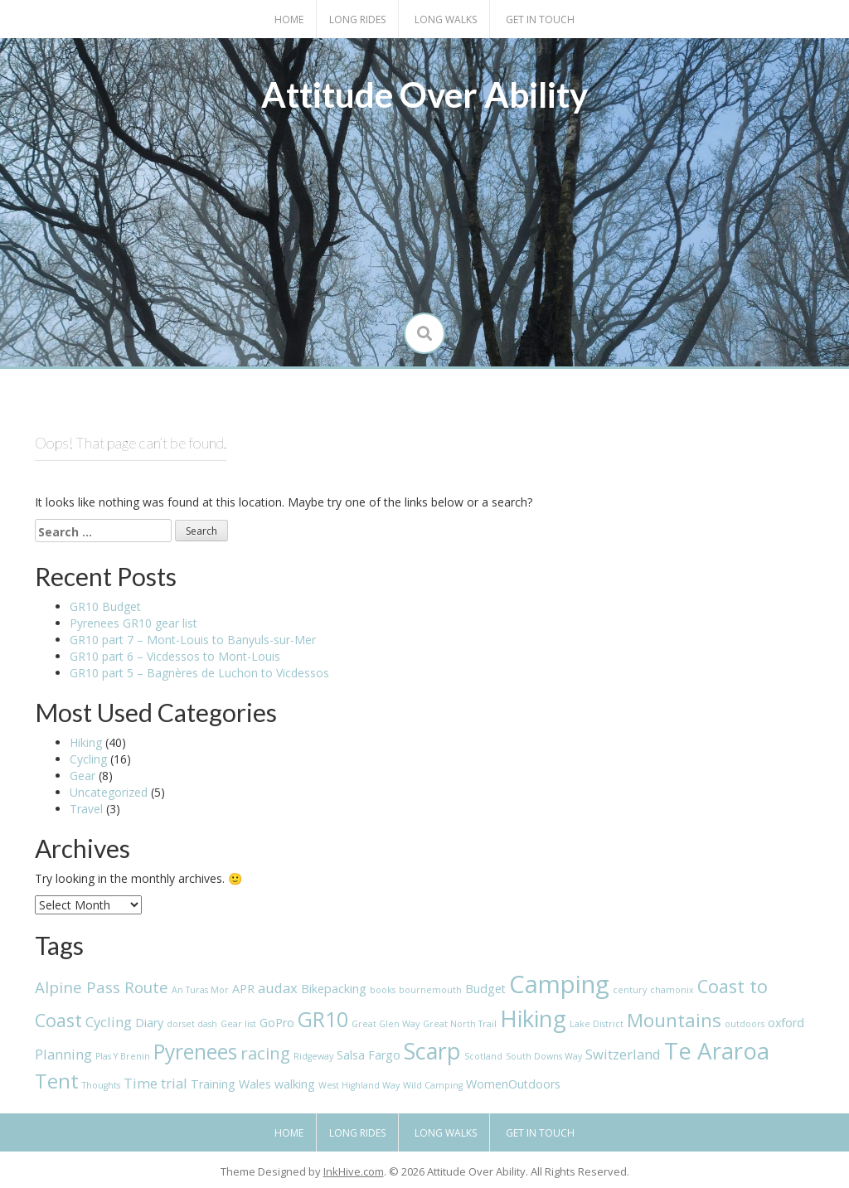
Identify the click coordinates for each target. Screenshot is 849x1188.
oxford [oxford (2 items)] (786, 1022)
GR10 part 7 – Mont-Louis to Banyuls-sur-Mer (193, 639)
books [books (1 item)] (382, 990)
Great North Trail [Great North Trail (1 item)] (460, 1024)
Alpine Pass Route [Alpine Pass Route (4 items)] (101, 987)
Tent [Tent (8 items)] (57, 1081)
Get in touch (540, 19)
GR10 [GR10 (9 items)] (323, 1019)
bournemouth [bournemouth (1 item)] (430, 990)
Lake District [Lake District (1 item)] (596, 1024)
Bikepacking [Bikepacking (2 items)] (333, 988)
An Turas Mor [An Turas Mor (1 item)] (200, 990)
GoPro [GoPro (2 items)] (277, 1022)
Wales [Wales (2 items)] (255, 1084)
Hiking (86, 742)
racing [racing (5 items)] (265, 1052)
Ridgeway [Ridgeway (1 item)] (313, 1056)
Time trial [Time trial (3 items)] (155, 1083)
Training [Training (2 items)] (213, 1084)
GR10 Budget (105, 606)
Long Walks (446, 19)
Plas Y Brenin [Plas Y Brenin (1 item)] (122, 1056)
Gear (82, 775)
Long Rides (357, 19)
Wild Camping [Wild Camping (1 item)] (433, 1085)
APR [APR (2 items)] (243, 988)
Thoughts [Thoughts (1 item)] (101, 1085)
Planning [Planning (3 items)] (63, 1054)
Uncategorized (109, 792)
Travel (86, 809)
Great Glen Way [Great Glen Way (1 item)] (386, 1024)
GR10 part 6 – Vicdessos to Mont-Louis (175, 656)
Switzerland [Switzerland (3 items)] (623, 1054)
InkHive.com (353, 1171)
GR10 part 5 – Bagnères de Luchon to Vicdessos (199, 673)
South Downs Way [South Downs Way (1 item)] (544, 1056)
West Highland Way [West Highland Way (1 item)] (359, 1085)
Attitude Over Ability (424, 94)
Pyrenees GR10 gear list (133, 623)
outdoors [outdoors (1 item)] (744, 1024)
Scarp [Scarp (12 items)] (432, 1050)
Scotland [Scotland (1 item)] (483, 1056)
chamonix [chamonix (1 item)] (672, 990)
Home (288, 19)
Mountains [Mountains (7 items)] (674, 1020)
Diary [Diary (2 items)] (149, 1022)
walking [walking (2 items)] (294, 1084)
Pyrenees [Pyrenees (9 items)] (195, 1051)
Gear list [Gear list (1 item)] (238, 1024)
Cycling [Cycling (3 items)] (108, 1021)
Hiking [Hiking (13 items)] (533, 1018)
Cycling (88, 759)
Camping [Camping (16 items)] (559, 984)
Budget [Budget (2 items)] (485, 988)
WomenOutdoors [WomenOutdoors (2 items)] (513, 1084)
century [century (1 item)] (630, 990)
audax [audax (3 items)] (278, 987)
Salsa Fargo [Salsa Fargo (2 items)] (368, 1055)
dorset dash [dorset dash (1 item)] (192, 1024)
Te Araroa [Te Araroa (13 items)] (716, 1050)
